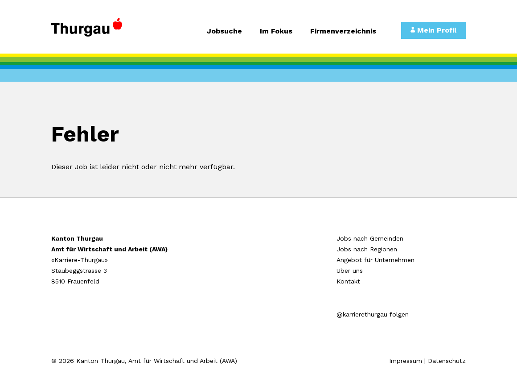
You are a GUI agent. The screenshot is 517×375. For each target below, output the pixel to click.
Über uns (349, 270)
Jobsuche (224, 31)
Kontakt (348, 281)
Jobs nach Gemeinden (369, 238)
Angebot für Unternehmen (375, 259)
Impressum (405, 360)
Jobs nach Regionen (366, 249)
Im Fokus (276, 31)
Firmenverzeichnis (343, 31)
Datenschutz (447, 360)
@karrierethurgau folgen (372, 314)
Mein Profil (433, 30)
